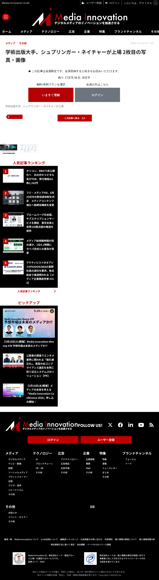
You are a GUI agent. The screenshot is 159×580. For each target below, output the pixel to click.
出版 (10, 481)
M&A (88, 468)
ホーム (6, 31)
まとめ (105, 472)
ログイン (53, 440)
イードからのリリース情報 (99, 544)
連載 (104, 463)
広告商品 (65, 463)
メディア (26, 31)
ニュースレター (109, 468)
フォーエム (130, 459)
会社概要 (81, 544)
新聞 (10, 468)
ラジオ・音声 (14, 485)
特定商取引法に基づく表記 (63, 544)
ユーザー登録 (106, 440)
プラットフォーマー (18, 476)
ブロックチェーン (44, 463)
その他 (11, 494)
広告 (72, 31)
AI (37, 459)
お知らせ (12, 512)
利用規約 (109, 539)
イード (128, 463)
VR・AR (39, 468)
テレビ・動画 (14, 463)
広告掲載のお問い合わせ (91, 539)
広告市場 (65, 468)
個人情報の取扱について (126, 539)
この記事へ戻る (74, 118)
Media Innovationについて (26, 539)
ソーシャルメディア (18, 472)
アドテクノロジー (69, 459)
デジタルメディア (16, 459)
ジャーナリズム (15, 489)
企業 (87, 31)
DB (92, 506)
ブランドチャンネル (128, 31)
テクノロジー (51, 31)
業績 (88, 463)
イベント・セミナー (18, 516)
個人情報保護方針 (147, 539)
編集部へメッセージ (69, 539)
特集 (102, 31)
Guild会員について (49, 539)
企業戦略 (90, 459)
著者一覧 (8, 539)
